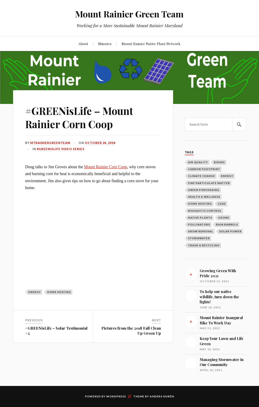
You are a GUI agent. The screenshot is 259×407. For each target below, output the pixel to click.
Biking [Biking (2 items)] (219, 162)
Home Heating (59, 291)
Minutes (105, 43)
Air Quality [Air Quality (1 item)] (198, 162)
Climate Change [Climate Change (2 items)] (201, 175)
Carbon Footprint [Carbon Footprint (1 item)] (204, 169)
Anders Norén (162, 396)
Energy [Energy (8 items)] (227, 175)
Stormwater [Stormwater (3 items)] (199, 238)
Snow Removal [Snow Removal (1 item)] (200, 231)
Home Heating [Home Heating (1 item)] (200, 203)
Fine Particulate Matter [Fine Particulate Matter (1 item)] (209, 183)
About (83, 43)
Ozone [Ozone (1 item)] (223, 217)
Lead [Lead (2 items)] (222, 203)
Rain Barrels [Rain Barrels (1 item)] (227, 224)
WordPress (116, 396)
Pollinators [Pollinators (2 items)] (199, 224)
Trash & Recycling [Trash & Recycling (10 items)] (204, 245)
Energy (34, 291)
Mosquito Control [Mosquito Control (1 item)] (205, 210)
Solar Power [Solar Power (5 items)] (230, 231)
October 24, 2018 (100, 143)
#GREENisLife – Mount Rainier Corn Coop (79, 117)
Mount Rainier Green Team (129, 14)
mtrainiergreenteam (50, 143)
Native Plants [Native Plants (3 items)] (200, 217)
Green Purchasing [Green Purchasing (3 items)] (203, 189)
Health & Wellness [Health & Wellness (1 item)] (204, 196)
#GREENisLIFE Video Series (61, 149)
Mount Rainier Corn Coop (105, 167)
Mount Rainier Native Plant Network (151, 43)
